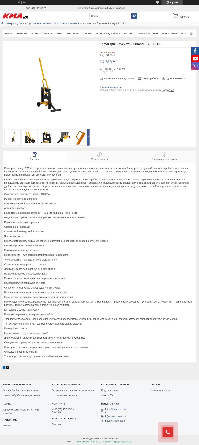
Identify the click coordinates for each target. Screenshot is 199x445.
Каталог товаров (41, 33)
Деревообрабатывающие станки (20, 390)
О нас (59, 33)
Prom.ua (114, 438)
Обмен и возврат (147, 33)
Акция (8, 33)
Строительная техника (39, 23)
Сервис (87, 33)
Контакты (73, 33)
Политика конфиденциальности (117, 442)
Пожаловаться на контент (88, 442)
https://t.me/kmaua (115, 420)
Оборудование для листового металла (73, 390)
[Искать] (134, 16)
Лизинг (128, 33)
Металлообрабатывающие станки (21, 395)
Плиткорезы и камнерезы (68, 23)
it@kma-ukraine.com (116, 416)
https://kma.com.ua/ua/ (116, 410)
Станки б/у (107, 395)
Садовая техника (110, 390)
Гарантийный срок (174, 33)
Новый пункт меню (160, 390)
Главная (21, 33)
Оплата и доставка (108, 33)
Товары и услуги (15, 23)
